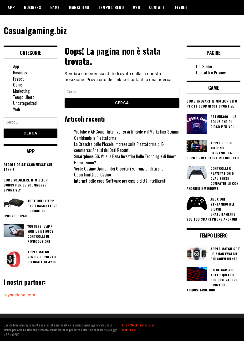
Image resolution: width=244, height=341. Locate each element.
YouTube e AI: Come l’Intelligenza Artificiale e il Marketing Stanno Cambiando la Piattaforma (126, 135)
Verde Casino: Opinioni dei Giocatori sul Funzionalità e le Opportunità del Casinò (118, 171)
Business (32, 7)
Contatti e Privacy (211, 72)
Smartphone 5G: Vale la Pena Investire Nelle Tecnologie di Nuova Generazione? (125, 159)
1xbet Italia (129, 329)
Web (136, 7)
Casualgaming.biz (35, 30)
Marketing (79, 7)
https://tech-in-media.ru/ (138, 324)
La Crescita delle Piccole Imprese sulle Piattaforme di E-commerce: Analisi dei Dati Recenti (119, 147)
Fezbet (181, 7)
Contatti (157, 7)
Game (55, 7)
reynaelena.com (20, 294)
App (11, 7)
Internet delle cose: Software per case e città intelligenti (120, 180)
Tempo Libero (111, 7)
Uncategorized (25, 103)
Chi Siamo (204, 66)
